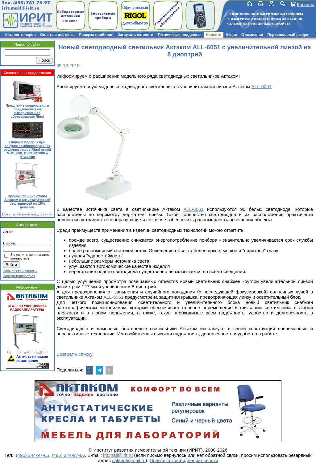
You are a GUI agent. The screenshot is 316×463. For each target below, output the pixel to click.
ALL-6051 (262, 86)
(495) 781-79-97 (31, 3)
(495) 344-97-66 (68, 455)
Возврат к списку (74, 354)
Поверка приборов (96, 35)
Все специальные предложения (27, 214)
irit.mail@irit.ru (21, 8)
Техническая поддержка (180, 35)
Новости (213, 35)
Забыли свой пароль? (20, 271)
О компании (252, 35)
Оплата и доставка (57, 35)
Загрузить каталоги (135, 35)
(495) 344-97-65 (32, 455)
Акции (231, 35)
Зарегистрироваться (19, 276)
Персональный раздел (289, 35)
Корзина (305, 4)
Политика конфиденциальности (184, 460)
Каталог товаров (20, 35)
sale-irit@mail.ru (129, 460)
